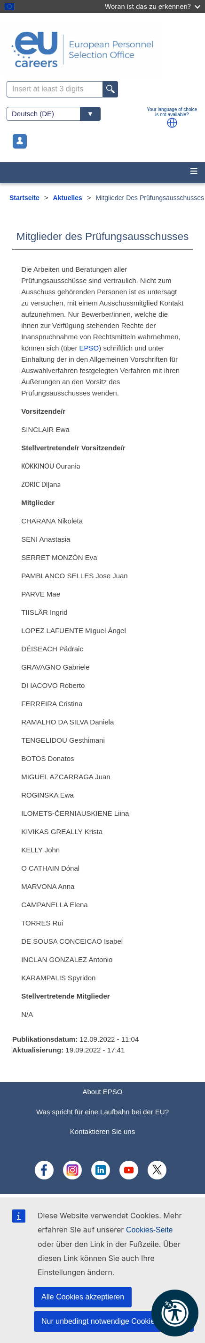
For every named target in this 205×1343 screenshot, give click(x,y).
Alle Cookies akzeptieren (82, 1297)
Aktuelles (67, 197)
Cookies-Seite (149, 1230)
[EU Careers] (102, 49)
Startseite (24, 197)
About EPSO (102, 1092)
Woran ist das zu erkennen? (152, 6)
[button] (172, 122)
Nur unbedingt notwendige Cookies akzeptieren (117, 1321)
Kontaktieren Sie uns (102, 1131)
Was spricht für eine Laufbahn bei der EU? (102, 1112)
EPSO (89, 348)
